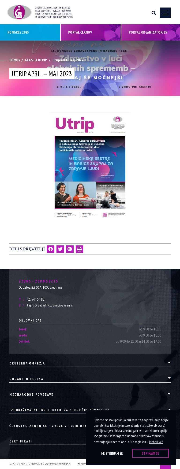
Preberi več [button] (156, 442)
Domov (14, 60)
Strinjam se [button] (150, 453)
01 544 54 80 (31, 299)
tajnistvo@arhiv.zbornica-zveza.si (46, 305)
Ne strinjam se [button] (112, 453)
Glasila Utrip (36, 60)
